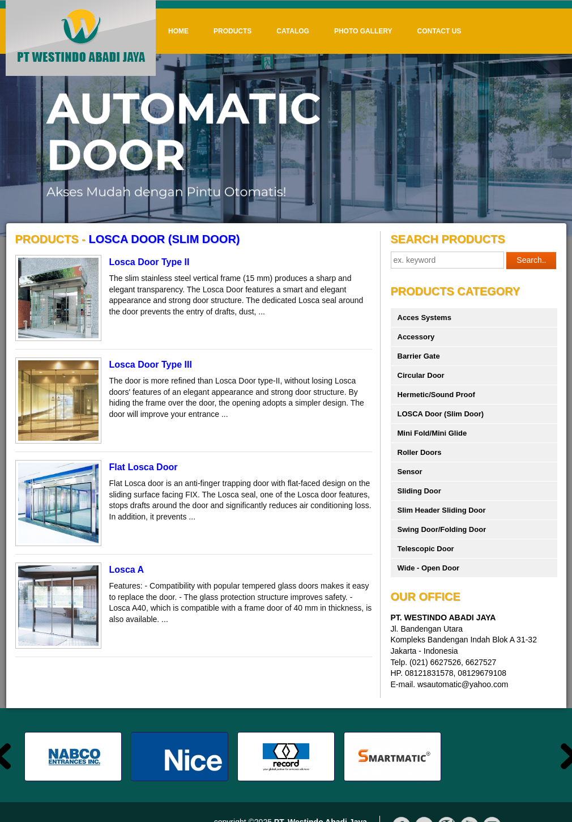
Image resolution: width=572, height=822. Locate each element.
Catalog (292, 31)
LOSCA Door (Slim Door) (441, 414)
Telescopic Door (426, 548)
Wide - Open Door (429, 568)
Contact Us (439, 31)
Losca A (126, 569)
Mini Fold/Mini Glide (432, 433)
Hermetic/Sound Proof (436, 394)
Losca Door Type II (149, 262)
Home (178, 31)
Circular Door (421, 375)
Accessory (416, 337)
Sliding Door (419, 491)
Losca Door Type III (150, 364)
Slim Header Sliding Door (442, 510)
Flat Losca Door (143, 467)
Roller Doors (420, 452)
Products (232, 31)
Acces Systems (424, 317)
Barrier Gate (419, 356)
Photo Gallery (363, 31)
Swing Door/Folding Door (442, 529)
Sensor (410, 471)
